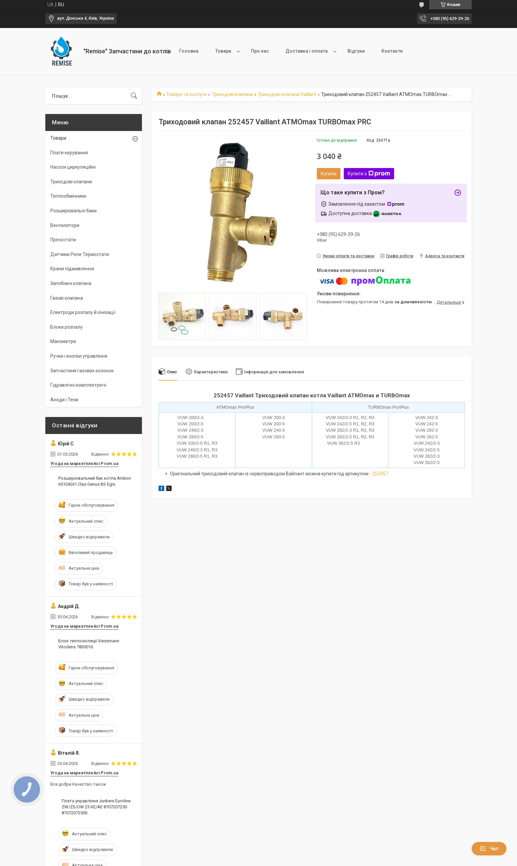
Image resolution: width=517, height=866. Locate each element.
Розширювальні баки (73, 210)
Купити (328, 173)
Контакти (392, 51)
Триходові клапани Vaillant (287, 94)
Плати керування (69, 152)
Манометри (63, 341)
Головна (189, 51)
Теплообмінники (68, 196)
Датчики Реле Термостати (79, 254)
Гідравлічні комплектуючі (78, 385)
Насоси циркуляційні (73, 167)
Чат (489, 849)
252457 (380, 473)
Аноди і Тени (64, 399)
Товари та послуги (186, 94)
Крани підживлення (72, 268)
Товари (223, 51)
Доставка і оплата (306, 51)
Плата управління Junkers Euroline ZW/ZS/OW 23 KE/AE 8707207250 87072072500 (96, 806)
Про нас (260, 51)
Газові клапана (66, 298)
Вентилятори (64, 225)
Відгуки (356, 51)
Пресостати (63, 239)
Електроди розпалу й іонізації (82, 312)
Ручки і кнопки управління (78, 356)
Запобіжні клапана (70, 283)
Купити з (369, 174)
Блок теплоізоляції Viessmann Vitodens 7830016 (88, 643)
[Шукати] (134, 96)
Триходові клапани (232, 94)
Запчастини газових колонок (82, 370)
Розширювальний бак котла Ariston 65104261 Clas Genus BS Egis (94, 481)
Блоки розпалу (66, 327)
